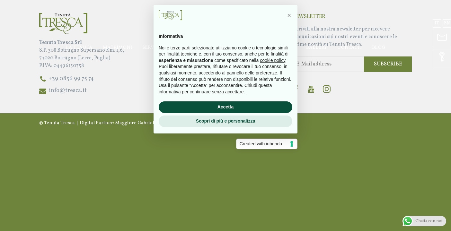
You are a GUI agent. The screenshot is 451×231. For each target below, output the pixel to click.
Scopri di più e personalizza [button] (225, 167)
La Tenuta (79, 47)
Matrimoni (117, 47)
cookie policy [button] (272, 106)
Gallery (316, 47)
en (447, 23)
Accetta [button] (225, 153)
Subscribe (388, 64)
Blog (378, 47)
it (437, 23)
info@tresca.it (68, 91)
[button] (289, 61)
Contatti (349, 47)
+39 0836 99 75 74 (71, 79)
